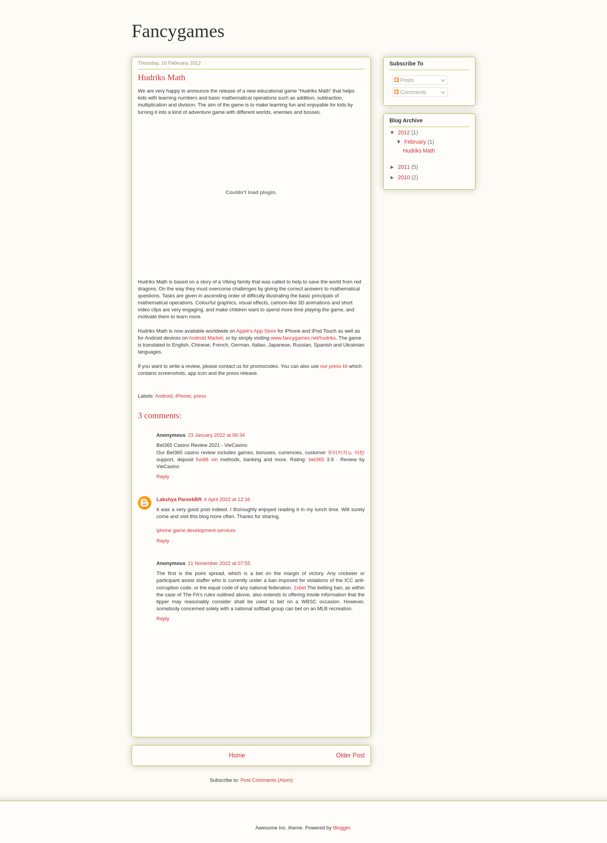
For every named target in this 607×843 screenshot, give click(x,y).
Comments (410, 92)
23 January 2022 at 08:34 (216, 435)
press (200, 396)
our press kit (334, 366)
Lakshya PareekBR (179, 499)
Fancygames (178, 31)
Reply (162, 476)
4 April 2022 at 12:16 (227, 499)
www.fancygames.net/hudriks (303, 338)
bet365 (316, 459)
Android (164, 396)
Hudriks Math (419, 151)
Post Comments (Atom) (266, 780)
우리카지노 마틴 (346, 452)
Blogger (341, 828)
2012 (405, 132)
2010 (405, 177)
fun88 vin (207, 459)
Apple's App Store (256, 331)
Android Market (206, 338)
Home (237, 755)
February (415, 142)
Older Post (350, 755)
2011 (405, 167)
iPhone (183, 396)
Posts (404, 80)
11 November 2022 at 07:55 (219, 563)
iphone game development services (196, 530)
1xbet (299, 588)
